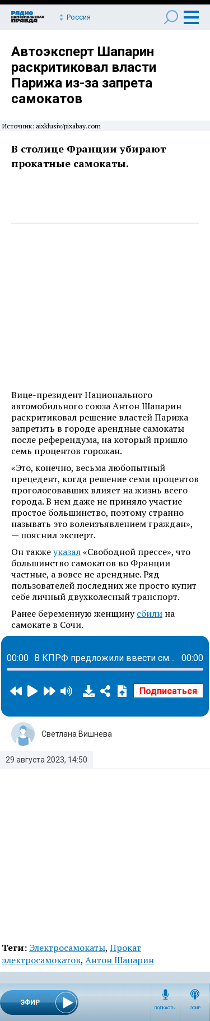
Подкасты (165, 1008)
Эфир (195, 1008)
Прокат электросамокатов (71, 953)
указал (67, 552)
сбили (149, 613)
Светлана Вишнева (76, 733)
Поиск (171, 17)
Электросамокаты (67, 947)
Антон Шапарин (119, 960)
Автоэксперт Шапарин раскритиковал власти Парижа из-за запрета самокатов (83, 75)
